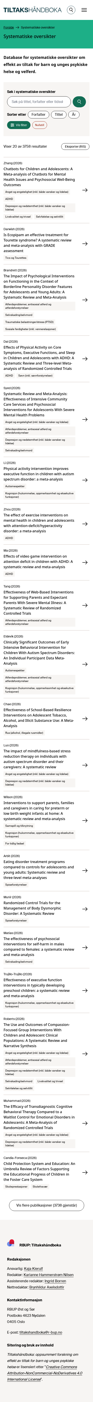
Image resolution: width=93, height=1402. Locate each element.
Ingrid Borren (55, 1281)
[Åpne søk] (71, 10)
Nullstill (39, 125)
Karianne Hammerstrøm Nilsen (49, 1275)
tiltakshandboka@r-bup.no (40, 1332)
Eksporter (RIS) (75, 147)
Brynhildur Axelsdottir (46, 1287)
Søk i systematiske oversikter (31, 91)
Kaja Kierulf (33, 1268)
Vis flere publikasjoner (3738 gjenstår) (46, 1205)
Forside (9, 27)
